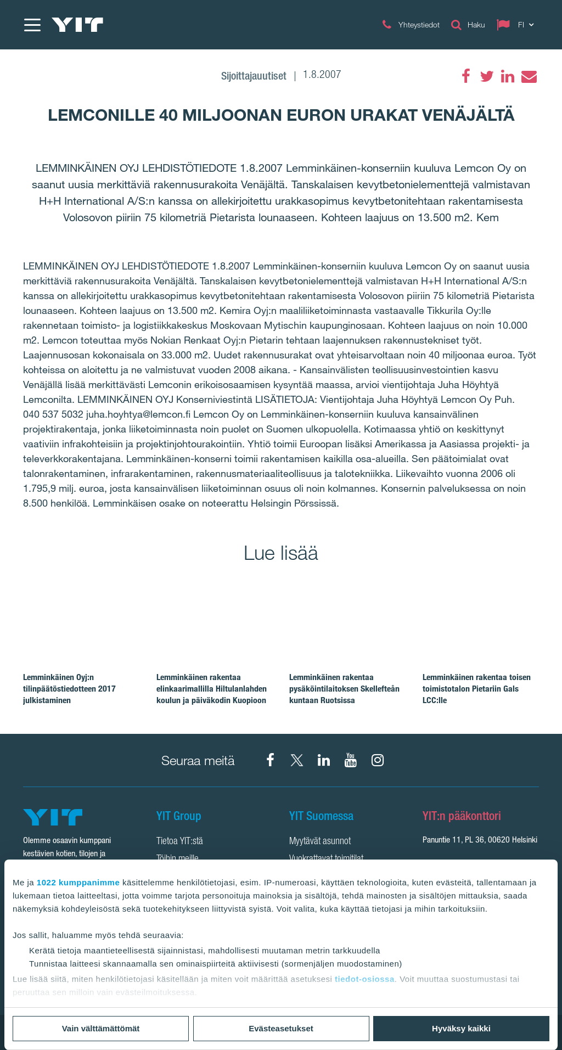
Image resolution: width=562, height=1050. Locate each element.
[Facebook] (466, 76)
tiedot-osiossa (365, 979)
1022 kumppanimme (78, 882)
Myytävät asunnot (320, 842)
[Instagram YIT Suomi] (377, 760)
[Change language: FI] (517, 24)
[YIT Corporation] (324, 760)
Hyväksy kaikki (461, 1028)
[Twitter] (487, 76)
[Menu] (32, 24)
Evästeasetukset (281, 1028)
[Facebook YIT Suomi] (270, 760)
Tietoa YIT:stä (179, 842)
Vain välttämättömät (101, 1028)
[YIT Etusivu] (77, 25)
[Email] (528, 76)
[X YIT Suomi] (297, 760)
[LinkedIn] (508, 76)
